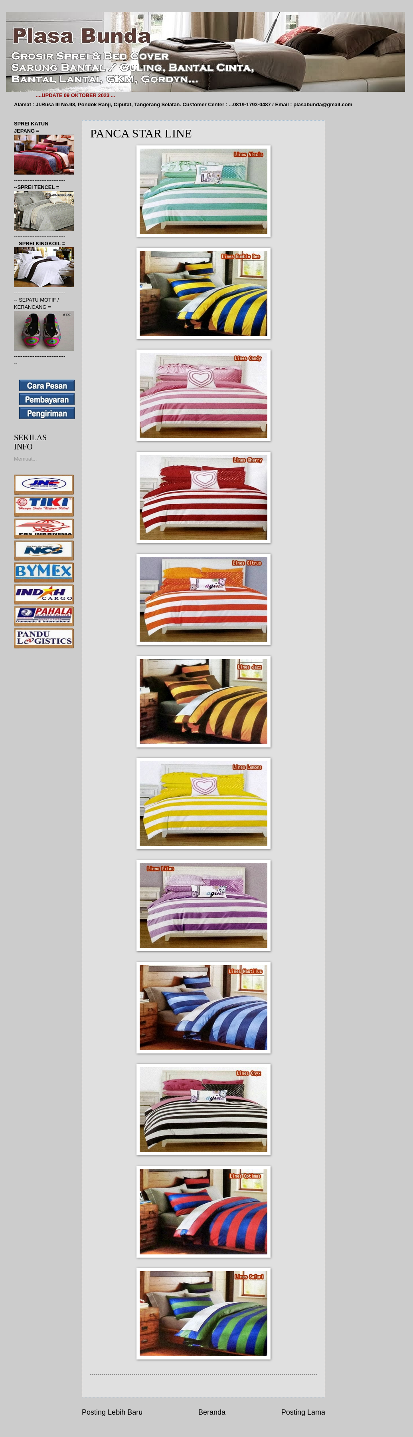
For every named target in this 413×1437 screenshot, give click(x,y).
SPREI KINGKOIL (40, 243)
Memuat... (25, 459)
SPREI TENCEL (37, 187)
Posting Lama (303, 1412)
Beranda (211, 1412)
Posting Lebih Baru (112, 1412)
